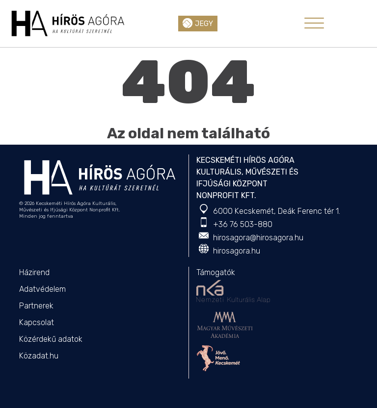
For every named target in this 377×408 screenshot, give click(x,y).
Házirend (34, 272)
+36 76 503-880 (242, 224)
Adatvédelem (42, 289)
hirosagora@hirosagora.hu (258, 237)
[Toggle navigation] (314, 23)
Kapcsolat (36, 322)
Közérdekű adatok (50, 339)
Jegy (198, 23)
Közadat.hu (38, 355)
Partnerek (36, 305)
